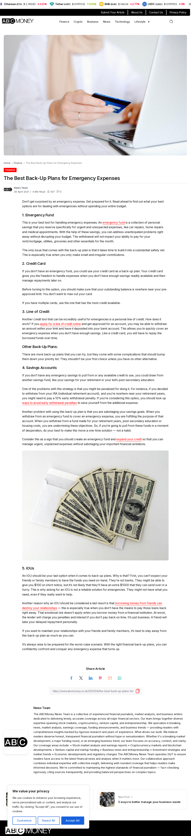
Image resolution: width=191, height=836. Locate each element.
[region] (48, 807)
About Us (137, 12)
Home (7, 163)
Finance (64, 21)
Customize (24, 820)
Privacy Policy (178, 12)
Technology (122, 21)
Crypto (78, 21)
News (106, 21)
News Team (21, 187)
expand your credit (129, 439)
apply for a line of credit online (60, 324)
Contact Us (156, 12)
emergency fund (114, 222)
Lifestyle (142, 22)
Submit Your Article (112, 12)
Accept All (73, 820)
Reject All (48, 820)
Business (92, 21)
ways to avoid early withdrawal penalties (49, 403)
